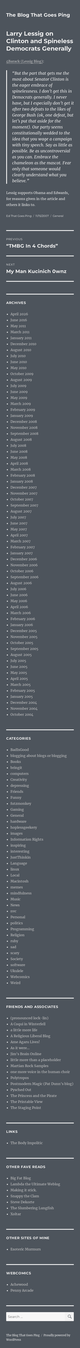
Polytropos (19, 1078)
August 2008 (21, 439)
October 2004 (21, 714)
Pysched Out (20, 1090)
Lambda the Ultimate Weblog (35, 1184)
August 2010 (20, 350)
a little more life (23, 1030)
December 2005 (23, 631)
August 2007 (21, 511)
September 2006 (24, 577)
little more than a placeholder (35, 1060)
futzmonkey (20, 803)
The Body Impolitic (26, 1143)
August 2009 (21, 380)
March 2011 (19, 332)
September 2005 (24, 649)
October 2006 (21, 571)
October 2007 (21, 499)
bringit (16, 767)
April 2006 (19, 607)
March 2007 (20, 541)
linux (14, 869)
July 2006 (18, 589)
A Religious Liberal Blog (30, 1036)
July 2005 (18, 661)
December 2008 (23, 421)
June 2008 (19, 451)
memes (16, 887)
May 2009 (18, 398)
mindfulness (21, 893)
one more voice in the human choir (40, 1072)
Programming (22, 929)
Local (14, 875)
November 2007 (23, 493)
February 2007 (22, 547)
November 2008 (24, 427)
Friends (16, 791)
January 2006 (21, 625)
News (15, 905)
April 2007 (19, 535)
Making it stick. (23, 1190)
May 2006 (18, 601)
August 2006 (21, 583)
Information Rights (26, 839)
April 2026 (19, 314)
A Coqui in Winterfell (27, 1024)
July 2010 (18, 356)
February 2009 (22, 409)
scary (14, 953)
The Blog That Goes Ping (38, 15)
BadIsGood (19, 750)
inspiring (18, 845)
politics (16, 923)
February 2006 (22, 619)
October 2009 (21, 374)
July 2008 (18, 445)
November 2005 (24, 637)
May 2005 (18, 672)
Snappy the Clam (24, 1196)
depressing (19, 785)
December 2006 (23, 559)
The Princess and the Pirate (33, 1096)
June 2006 (19, 595)
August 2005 (21, 655)
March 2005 (20, 684)
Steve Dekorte (22, 1202)
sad (13, 947)
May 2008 (18, 457)
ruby (14, 941)
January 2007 (21, 553)
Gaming (17, 809)
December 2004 (23, 702)
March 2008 (20, 469)
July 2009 (18, 386)
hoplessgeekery (23, 827)
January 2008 (21, 481)
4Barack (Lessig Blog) (24, 61)
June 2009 (19, 392)
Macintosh (19, 881)
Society (16, 959)
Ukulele (16, 971)
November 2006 (24, 565)
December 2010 (23, 344)
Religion (17, 935)
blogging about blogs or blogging (38, 756)
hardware (18, 821)
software (17, 965)
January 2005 (21, 696)
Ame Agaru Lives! (25, 1042)
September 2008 (24, 433)
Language (18, 863)
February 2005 (22, 690)
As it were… (20, 1048)
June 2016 (18, 320)
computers (19, 773)
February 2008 (22, 475)
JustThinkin (20, 857)
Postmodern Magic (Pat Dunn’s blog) (41, 1084)
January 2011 (21, 338)
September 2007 (24, 505)
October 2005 (21, 643)
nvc (13, 911)
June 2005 (19, 667)
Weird (15, 983)
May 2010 (18, 368)
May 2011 (18, 326)
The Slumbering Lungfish (32, 1208)
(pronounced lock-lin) (29, 1018)
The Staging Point (25, 1108)
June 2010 (18, 362)
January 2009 (21, 415)
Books (15, 761)
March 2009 (20, 404)
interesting (19, 851)
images (16, 833)
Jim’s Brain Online (25, 1054)
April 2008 (19, 463)
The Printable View (26, 1102)
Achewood (19, 1284)
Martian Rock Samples (29, 1066)
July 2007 (18, 517)
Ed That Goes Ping (19, 216)
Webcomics (20, 977)
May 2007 (18, 529)
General (58, 216)
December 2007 (23, 487)
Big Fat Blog (20, 1178)
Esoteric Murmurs (25, 1249)
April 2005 (19, 678)
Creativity (18, 779)
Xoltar (15, 1214)
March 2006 (20, 613)
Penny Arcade (21, 1290)
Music (15, 899)
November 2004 (24, 708)
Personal (17, 917)
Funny (15, 797)
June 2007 (18, 523)
